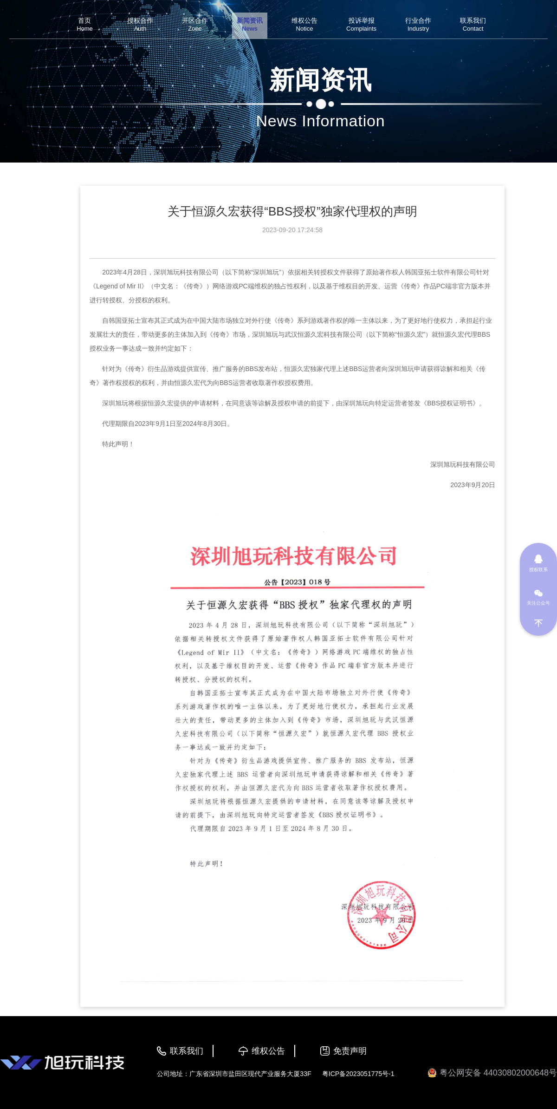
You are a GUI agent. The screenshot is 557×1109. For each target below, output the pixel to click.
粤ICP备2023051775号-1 (358, 1073)
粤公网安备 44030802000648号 (492, 1073)
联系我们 (186, 1051)
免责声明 (350, 1051)
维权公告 (268, 1051)
